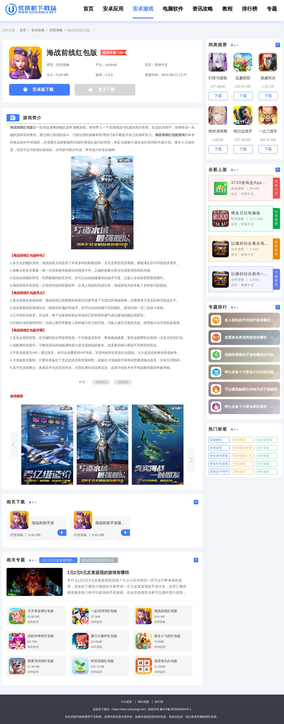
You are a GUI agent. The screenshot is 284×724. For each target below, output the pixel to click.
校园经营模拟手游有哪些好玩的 (249, 355)
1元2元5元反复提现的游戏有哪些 (98, 572)
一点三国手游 (268, 131)
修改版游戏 (265, 439)
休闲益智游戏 (243, 447)
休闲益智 (216, 447)
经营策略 (56, 30)
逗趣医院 (242, 78)
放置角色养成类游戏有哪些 (246, 337)
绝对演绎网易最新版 (218, 131)
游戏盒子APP (219, 471)
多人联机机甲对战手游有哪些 (247, 320)
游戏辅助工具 (243, 455)
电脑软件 (173, 9)
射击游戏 (240, 463)
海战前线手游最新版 (112, 523)
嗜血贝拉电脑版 (246, 213)
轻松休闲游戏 (219, 455)
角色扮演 (240, 439)
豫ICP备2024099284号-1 (175, 709)
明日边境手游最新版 (243, 131)
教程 (227, 9)
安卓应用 (113, 9)
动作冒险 (263, 447)
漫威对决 (267, 78)
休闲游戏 (263, 455)
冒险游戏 (263, 471)
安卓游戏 (143, 9)
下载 (62, 532)
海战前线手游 (43, 523)
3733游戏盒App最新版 (250, 183)
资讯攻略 (202, 9)
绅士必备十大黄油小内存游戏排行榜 (251, 372)
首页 (88, 9)
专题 (272, 9)
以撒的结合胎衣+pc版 (250, 274)
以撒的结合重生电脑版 (250, 243)
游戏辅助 (216, 439)
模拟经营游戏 (219, 463)
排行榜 (249, 9)
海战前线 (123, 382)
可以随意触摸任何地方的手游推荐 (251, 389)
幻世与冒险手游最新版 (218, 78)
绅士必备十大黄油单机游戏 (246, 407)
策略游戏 (101, 382)
